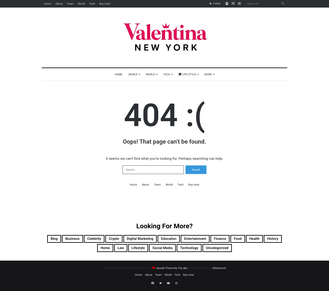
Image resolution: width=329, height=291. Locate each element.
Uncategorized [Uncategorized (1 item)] (247, 249)
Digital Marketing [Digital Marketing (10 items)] (157, 239)
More (208, 74)
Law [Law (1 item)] (134, 249)
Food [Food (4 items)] (272, 239)
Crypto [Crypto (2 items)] (126, 239)
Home (47, 3)
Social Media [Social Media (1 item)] (183, 249)
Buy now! (104, 3)
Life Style (187, 74)
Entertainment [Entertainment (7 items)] (222, 239)
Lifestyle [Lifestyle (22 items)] (154, 249)
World (81, 3)
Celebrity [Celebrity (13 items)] (103, 239)
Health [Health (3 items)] (74, 249)
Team (70, 3)
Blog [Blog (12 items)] (56, 239)
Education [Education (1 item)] (191, 239)
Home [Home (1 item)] (116, 249)
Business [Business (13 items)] (78, 239)
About (59, 3)
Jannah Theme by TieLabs (171, 270)
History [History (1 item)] (95, 249)
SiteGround (219, 270)
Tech (92, 3)
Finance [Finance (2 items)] (251, 239)
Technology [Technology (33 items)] (214, 249)
